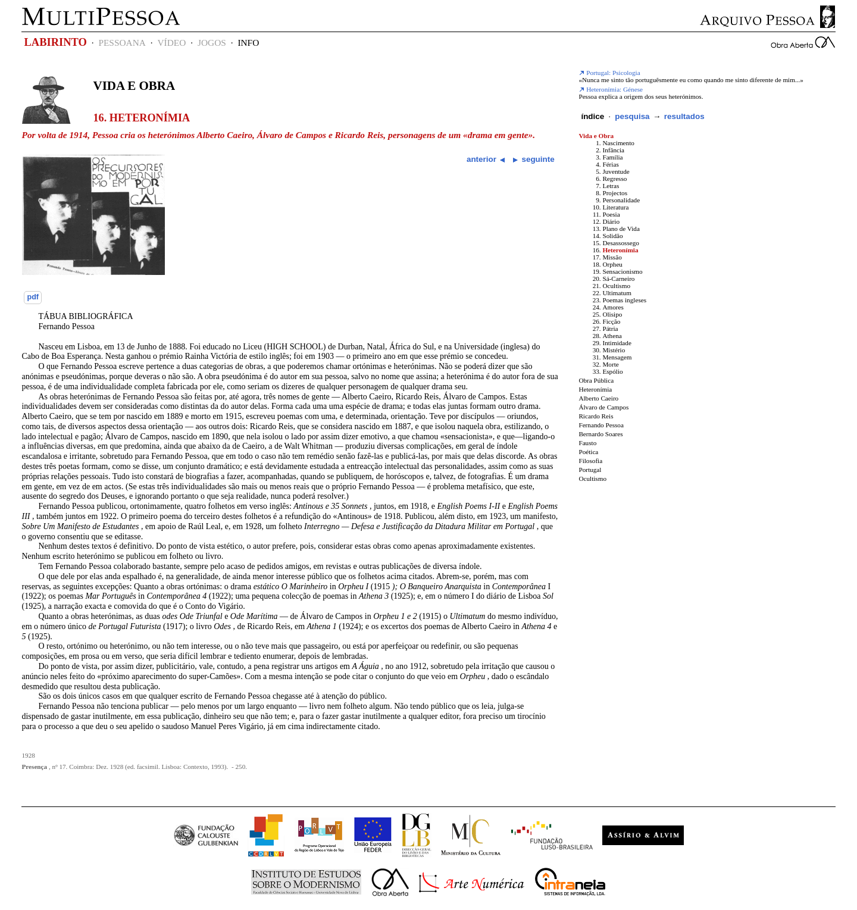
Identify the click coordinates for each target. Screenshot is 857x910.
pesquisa (632, 116)
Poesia (611, 214)
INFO (248, 42)
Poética (588, 451)
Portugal (589, 469)
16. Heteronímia (141, 118)
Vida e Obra (134, 86)
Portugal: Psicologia (609, 72)
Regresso (614, 178)
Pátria (610, 328)
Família (612, 157)
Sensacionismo (622, 271)
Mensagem (616, 357)
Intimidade (616, 342)
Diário (611, 221)
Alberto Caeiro (598, 398)
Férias (610, 164)
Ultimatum (616, 292)
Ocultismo (616, 285)
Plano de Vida (621, 228)
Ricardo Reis (595, 416)
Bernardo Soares (600, 433)
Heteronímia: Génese (610, 89)
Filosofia (590, 460)
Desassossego (620, 242)
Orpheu (612, 264)
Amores (612, 307)
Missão (611, 257)
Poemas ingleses (624, 300)
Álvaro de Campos (603, 407)
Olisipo (612, 314)
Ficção (611, 321)
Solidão (612, 235)
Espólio (612, 371)
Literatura (615, 207)
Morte (610, 364)
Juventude (615, 171)
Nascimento (618, 142)
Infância (613, 150)
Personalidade (621, 200)
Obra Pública (596, 380)
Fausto (587, 442)
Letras (610, 185)
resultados (684, 116)
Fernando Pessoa (601, 425)
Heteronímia (620, 250)
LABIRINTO (55, 42)
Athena (611, 335)
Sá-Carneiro (618, 278)
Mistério (613, 350)
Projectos (614, 192)
